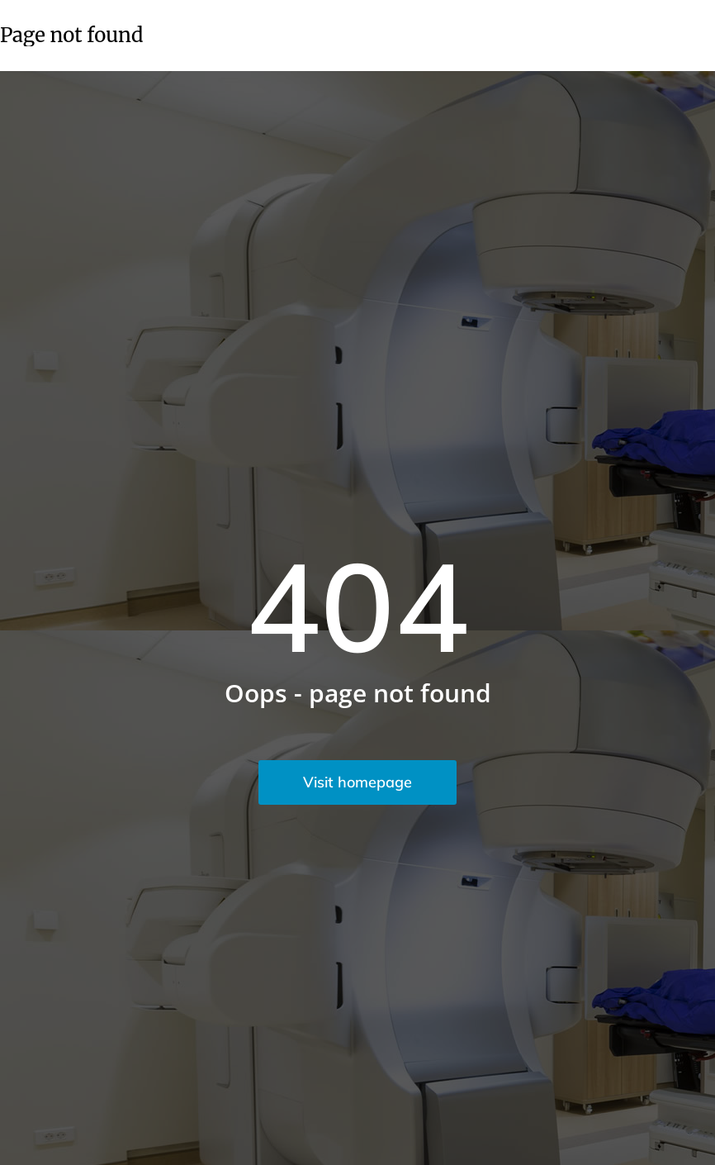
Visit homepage (357, 782)
